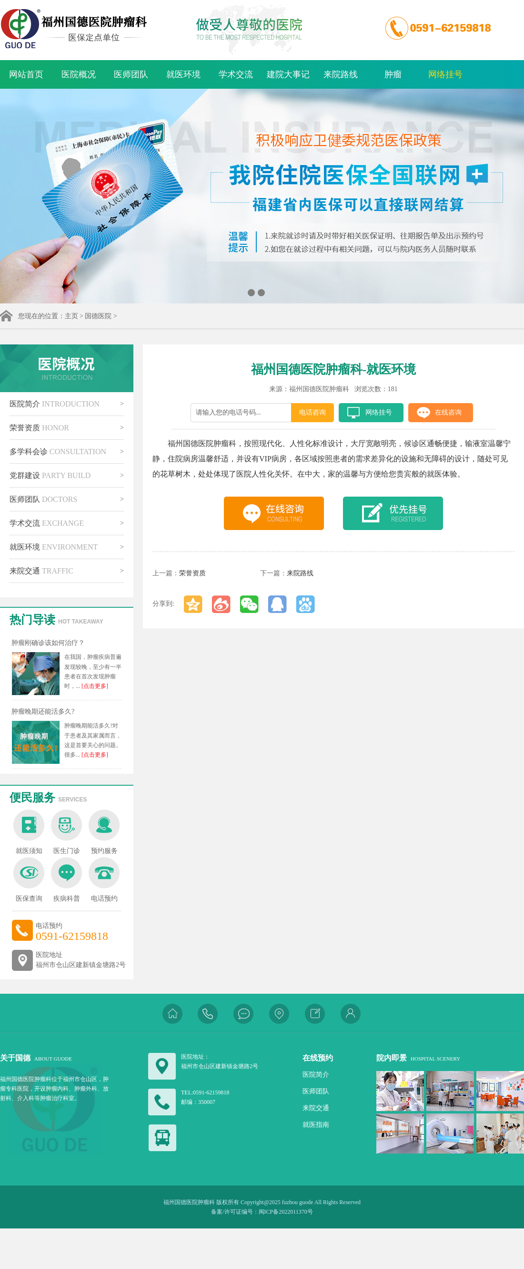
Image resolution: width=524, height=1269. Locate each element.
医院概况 (78, 74)
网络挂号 (445, 74)
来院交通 (41, 571)
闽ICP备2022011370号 (286, 1211)
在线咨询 (448, 412)
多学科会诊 (58, 451)
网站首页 (26, 74)
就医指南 (315, 1124)
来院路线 (340, 74)
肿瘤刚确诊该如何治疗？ (48, 642)
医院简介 (55, 404)
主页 (71, 316)
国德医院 (98, 316)
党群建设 (50, 475)
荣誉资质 (39, 428)
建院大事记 (288, 74)
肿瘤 (393, 74)
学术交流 (236, 74)
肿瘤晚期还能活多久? (42, 711)
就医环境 (183, 74)
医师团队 (131, 74)
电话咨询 (312, 412)
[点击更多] (94, 686)
